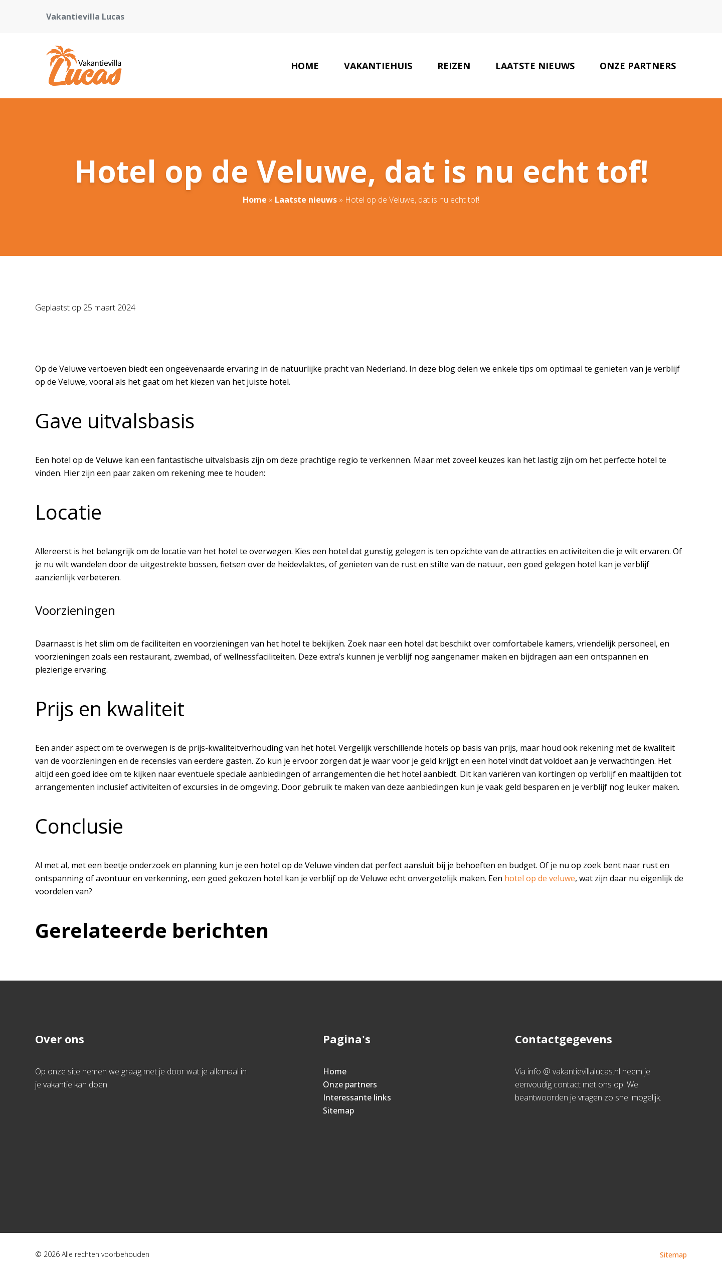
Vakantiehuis (378, 66)
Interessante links (357, 1097)
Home (305, 66)
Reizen (453, 66)
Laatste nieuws (535, 66)
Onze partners (638, 66)
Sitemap (338, 1110)
